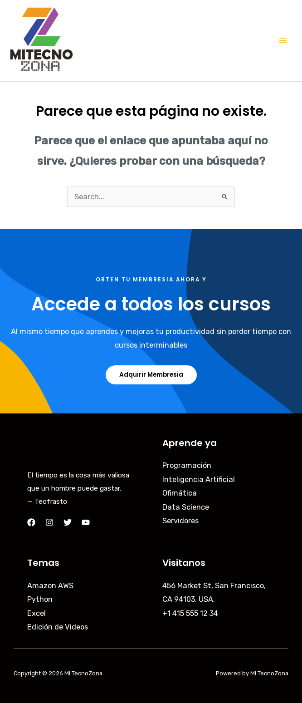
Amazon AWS (50, 585)
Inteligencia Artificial (198, 479)
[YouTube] (86, 522)
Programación (186, 465)
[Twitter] (67, 522)
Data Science (185, 507)
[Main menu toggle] (283, 40)
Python (40, 599)
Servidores (180, 520)
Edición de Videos (57, 627)
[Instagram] (49, 522)
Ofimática (179, 493)
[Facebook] (31, 522)
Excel (36, 613)
